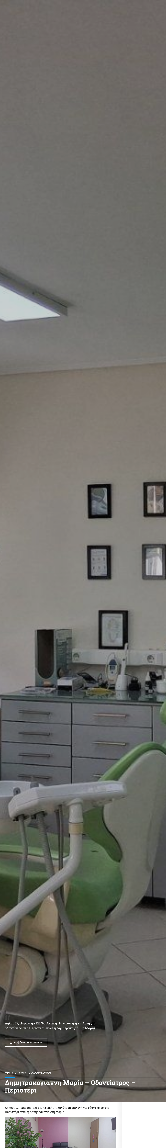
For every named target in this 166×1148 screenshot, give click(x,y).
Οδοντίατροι (41, 1073)
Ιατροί (23, 1073)
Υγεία (9, 1073)
